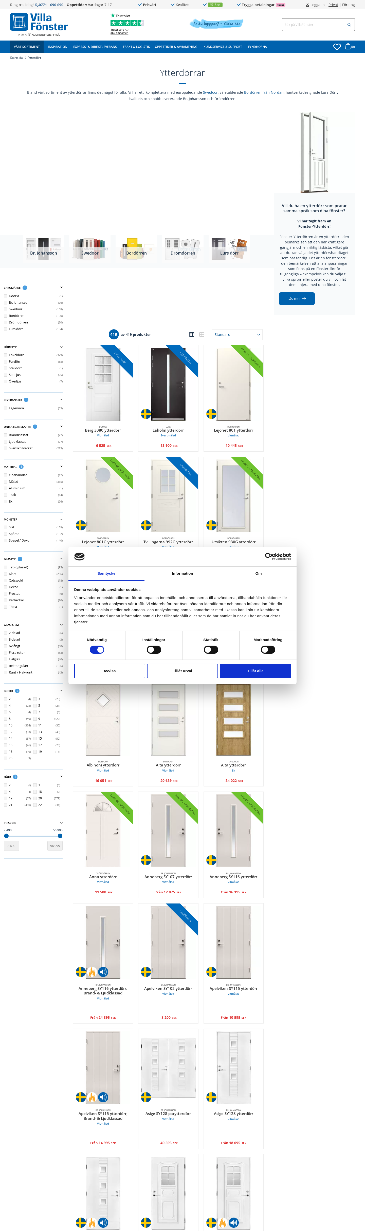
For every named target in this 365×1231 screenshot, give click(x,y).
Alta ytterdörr (171, 756)
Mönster (39, 519)
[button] (31, 287)
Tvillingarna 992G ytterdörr (171, 538)
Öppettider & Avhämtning (176, 47)
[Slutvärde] (60, 845)
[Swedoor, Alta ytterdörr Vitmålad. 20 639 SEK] (171, 710)
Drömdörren (183, 253)
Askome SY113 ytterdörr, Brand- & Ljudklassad (234, 1222)
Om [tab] (258, 573)
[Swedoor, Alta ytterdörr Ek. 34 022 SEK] (234, 710)
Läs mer (294, 298)
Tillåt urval (182, 671)
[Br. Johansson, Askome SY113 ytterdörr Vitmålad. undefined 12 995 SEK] (171, 1173)
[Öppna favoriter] (337, 47)
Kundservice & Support (223, 47)
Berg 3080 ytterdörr (107, 429)
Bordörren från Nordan (264, 92)
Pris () (39, 823)
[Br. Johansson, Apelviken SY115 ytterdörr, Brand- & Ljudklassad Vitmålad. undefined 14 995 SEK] (108, 1051)
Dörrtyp (39, 347)
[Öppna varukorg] (349, 48)
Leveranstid (39, 399)
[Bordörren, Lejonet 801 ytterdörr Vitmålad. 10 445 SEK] (234, 382)
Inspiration (57, 47)
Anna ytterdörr (107, 865)
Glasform (39, 625)
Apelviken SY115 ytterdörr (234, 974)
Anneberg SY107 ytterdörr (171, 865)
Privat (333, 5)
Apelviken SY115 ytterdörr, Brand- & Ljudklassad (107, 1099)
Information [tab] (182, 573)
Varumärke (39, 287)
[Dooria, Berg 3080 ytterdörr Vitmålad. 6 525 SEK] (108, 382)
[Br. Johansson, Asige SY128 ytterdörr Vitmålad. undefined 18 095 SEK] (234, 1051)
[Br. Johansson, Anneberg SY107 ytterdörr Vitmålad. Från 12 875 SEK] (171, 819)
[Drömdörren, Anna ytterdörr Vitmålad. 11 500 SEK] (108, 819)
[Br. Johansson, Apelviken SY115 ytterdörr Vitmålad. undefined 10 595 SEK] (234, 928)
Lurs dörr (229, 253)
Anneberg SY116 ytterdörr (234, 865)
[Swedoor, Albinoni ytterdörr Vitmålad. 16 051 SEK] (108, 710)
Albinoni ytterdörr (107, 756)
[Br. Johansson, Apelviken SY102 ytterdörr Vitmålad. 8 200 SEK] (171, 928)
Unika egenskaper (39, 426)
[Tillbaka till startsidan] (39, 22)
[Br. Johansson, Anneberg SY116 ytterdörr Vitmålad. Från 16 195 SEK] (234, 819)
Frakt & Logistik (136, 47)
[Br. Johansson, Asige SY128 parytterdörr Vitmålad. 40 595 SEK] (171, 1051)
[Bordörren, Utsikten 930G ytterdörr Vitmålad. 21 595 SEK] (234, 492)
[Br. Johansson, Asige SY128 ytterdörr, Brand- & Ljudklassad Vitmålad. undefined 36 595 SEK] (108, 1173)
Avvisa (109, 671)
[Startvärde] (17, 845)
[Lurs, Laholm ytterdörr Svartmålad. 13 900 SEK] (171, 382)
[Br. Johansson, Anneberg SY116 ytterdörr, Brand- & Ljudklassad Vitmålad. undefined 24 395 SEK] (108, 928)
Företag (348, 5)
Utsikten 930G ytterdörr (234, 538)
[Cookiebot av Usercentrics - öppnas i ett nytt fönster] (269, 556)
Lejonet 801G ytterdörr (107, 538)
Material (39, 466)
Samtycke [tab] (107, 573)
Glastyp (39, 559)
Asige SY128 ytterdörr (234, 1097)
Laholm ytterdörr (171, 429)
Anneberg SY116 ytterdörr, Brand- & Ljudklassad (107, 976)
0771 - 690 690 (51, 4)
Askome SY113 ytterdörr (171, 1220)
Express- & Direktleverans (95, 47)
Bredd (39, 690)
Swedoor (210, 92)
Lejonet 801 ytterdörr (234, 429)
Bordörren (136, 253)
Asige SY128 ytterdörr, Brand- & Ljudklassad (107, 1222)
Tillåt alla (255, 671)
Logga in (318, 5)
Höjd (39, 777)
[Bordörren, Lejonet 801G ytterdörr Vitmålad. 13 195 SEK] (108, 492)
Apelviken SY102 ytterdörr (171, 974)
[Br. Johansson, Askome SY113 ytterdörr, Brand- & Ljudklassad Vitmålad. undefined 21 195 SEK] (234, 1173)
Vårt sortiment (27, 47)
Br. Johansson (43, 253)
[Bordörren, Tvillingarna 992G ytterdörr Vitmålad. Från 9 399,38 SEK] (171, 492)
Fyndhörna (257, 47)
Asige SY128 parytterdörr (171, 1097)
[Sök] (349, 25)
